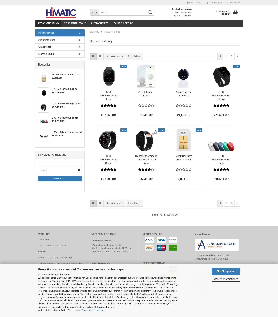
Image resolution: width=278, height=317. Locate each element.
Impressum (43, 239)
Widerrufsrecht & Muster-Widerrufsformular (60, 263)
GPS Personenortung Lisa (108, 96)
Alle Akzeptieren (226, 271)
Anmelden (60, 179)
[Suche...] (94, 12)
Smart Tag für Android (146, 94)
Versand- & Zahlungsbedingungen (55, 257)
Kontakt (42, 251)
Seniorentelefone (75, 23)
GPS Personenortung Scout (108, 160)
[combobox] (114, 56)
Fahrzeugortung (123, 23)
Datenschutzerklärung (93, 310)
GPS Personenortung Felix (221, 160)
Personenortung (48, 23)
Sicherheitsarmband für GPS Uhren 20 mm (146, 160)
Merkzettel (233, 2)
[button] (194, 2)
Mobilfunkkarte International (183, 158)
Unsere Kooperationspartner (52, 245)
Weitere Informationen (226, 279)
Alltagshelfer (99, 23)
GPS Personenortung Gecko (221, 96)
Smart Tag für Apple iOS (183, 94)
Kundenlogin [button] (214, 2)
